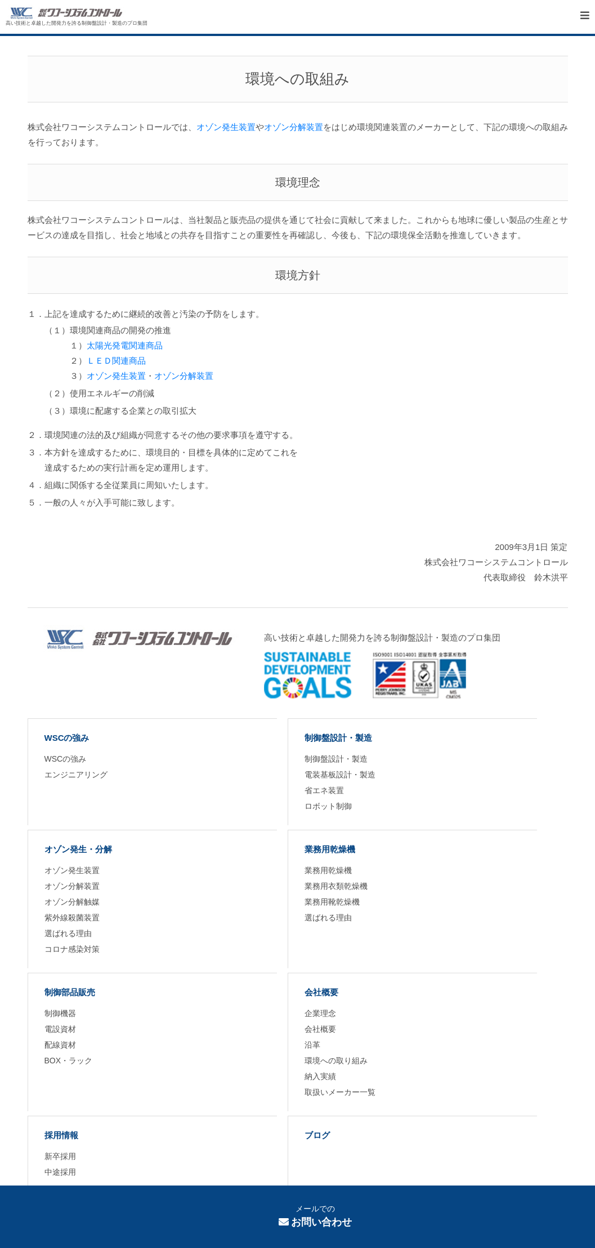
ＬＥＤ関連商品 (116, 360)
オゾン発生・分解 (78, 849)
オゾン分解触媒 (72, 901)
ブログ (317, 1135)
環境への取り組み (336, 1060)
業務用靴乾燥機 (332, 901)
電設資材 (60, 1029)
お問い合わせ (315, 1222)
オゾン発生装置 (226, 127)
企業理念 (320, 1013)
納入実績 (320, 1076)
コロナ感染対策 (72, 949)
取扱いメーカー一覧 (340, 1092)
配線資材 (60, 1044)
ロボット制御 (328, 806)
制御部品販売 (69, 992)
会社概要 (321, 992)
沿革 (312, 1044)
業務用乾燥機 (330, 849)
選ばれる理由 (68, 933)
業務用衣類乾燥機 (336, 886)
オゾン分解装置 (293, 127)
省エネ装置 (324, 790)
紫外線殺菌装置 (72, 917)
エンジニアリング (76, 774)
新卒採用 (60, 1156)
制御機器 (60, 1013)
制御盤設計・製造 (338, 737)
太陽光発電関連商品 (125, 345)
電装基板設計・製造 (340, 774)
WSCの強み (67, 737)
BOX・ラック (68, 1060)
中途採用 (60, 1172)
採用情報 (61, 1135)
